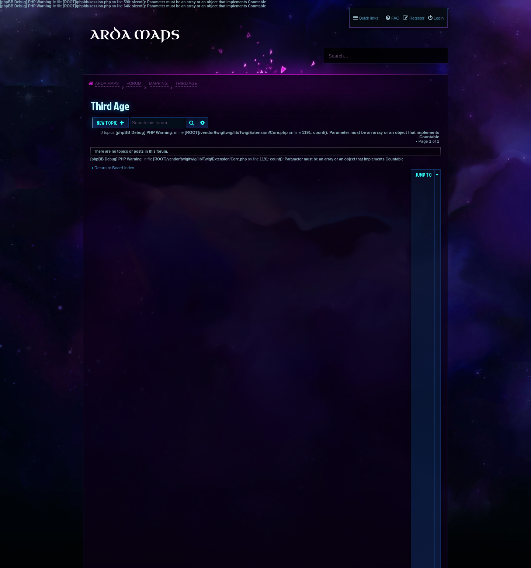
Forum (133, 83)
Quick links (368, 18)
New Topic (107, 123)
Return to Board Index (114, 168)
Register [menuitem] (416, 18)
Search (439, 55)
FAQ (395, 18)
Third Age (186, 83)
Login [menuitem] (439, 18)
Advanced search (202, 122)
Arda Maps (107, 83)
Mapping (158, 83)
